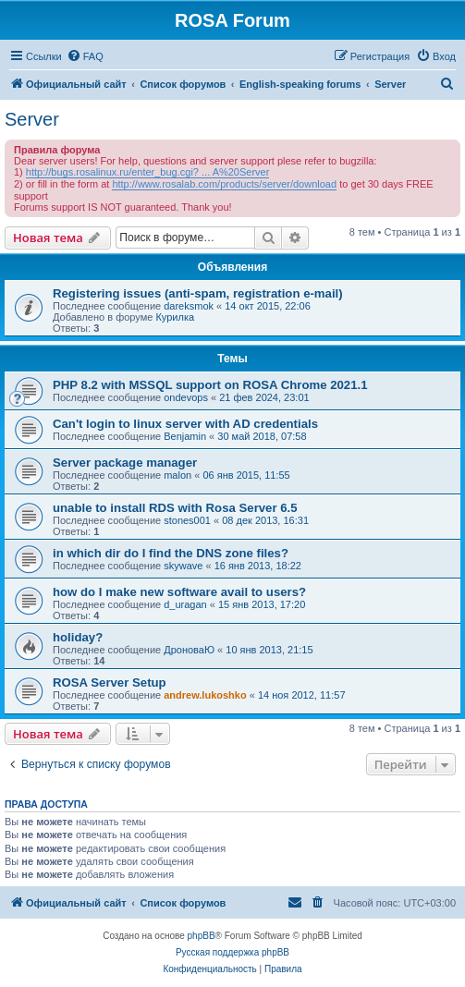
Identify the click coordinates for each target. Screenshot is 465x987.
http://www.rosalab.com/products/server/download (224, 183)
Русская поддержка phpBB (232, 952)
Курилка (174, 317)
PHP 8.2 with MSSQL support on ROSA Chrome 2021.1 (210, 385)
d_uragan (185, 604)
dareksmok (189, 305)
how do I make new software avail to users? (179, 592)
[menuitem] (85, 56)
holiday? (78, 637)
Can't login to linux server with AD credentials (185, 424)
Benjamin (185, 436)
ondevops (186, 397)
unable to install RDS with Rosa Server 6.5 (175, 508)
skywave (183, 565)
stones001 (187, 520)
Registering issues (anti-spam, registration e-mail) (198, 293)
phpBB (201, 936)
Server (32, 119)
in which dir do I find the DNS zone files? (170, 553)
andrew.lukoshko (205, 695)
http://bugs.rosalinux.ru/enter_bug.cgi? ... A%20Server (148, 171)
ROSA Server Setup (109, 682)
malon (177, 475)
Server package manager (125, 462)
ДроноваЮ (189, 649)
